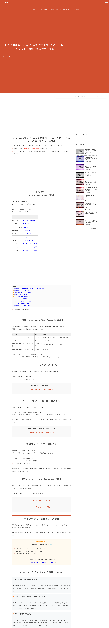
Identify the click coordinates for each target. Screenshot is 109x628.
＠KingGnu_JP (27, 233)
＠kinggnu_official (28, 240)
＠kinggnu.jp (26, 230)
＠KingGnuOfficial (28, 237)
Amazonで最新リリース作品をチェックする (41, 562)
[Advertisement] (45, 116)
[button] (106, 2)
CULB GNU (26, 227)
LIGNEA (6, 3)
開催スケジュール (27, 223)
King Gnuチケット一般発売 (30, 243)
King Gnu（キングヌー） (29, 220)
